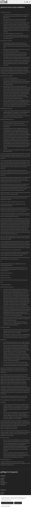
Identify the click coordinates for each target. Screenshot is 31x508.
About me (3, 481)
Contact (2, 492)
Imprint (2, 493)
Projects (2, 479)
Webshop (3, 478)
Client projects (4, 482)
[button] (25, 2)
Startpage (3, 484)
